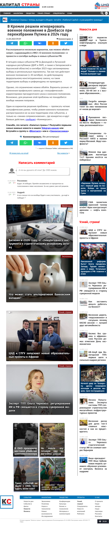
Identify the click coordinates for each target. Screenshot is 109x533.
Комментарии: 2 (65, 39)
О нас (69, 13)
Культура (62, 504)
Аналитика (18, 13)
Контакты (98, 516)
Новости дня (88, 29)
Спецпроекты (59, 13)
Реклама (98, 514)
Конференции (64, 501)
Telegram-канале (50, 128)
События (27, 497)
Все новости (62, 153)
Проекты (81, 497)
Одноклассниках (59, 131)
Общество (30, 13)
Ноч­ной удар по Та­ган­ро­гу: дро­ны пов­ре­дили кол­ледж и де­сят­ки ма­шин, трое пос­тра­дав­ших (93, 387)
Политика (45, 504)
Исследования (47, 516)
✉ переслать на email (18, 153)
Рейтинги (80, 514)
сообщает (31, 119)
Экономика (67, 206)
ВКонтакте (35, 131)
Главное (7, 13)
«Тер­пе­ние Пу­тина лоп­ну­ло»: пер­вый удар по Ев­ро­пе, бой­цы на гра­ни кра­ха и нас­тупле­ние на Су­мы (93, 188)
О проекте (99, 501)
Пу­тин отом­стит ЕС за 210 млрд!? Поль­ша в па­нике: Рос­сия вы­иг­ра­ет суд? (93, 71)
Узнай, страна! (44, 13)
